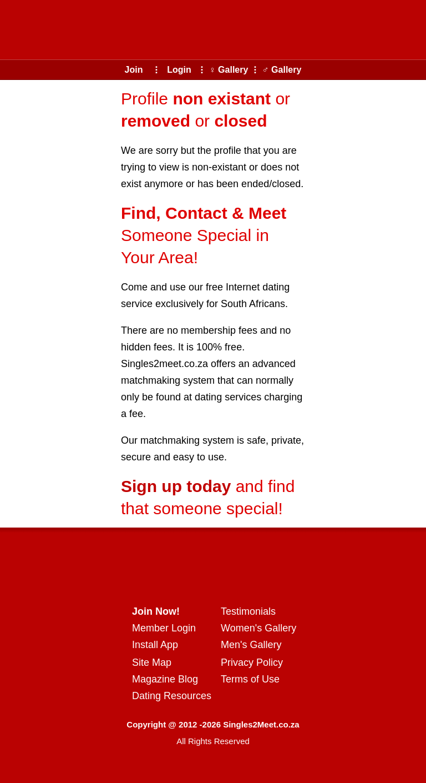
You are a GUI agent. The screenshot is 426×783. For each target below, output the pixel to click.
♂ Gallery (282, 69)
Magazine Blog (165, 679)
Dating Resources (171, 695)
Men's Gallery (251, 644)
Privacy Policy (252, 662)
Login (179, 69)
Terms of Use (250, 679)
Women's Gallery (258, 628)
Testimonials (248, 611)
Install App (155, 644)
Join (134, 69)
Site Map (151, 662)
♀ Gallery (228, 69)
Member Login (164, 628)
